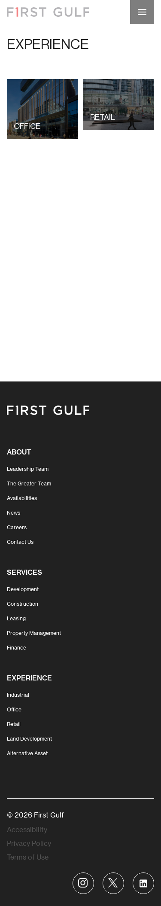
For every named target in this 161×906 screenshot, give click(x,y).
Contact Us (20, 542)
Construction (22, 604)
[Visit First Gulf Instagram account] (83, 883)
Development (23, 589)
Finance (16, 647)
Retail (14, 724)
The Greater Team (29, 483)
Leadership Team (28, 469)
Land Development (29, 738)
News (13, 512)
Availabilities (22, 498)
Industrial (18, 695)
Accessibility (27, 829)
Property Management (34, 633)
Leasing (16, 618)
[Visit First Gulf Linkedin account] (143, 883)
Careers (17, 527)
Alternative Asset (27, 753)
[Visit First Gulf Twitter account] (113, 883)
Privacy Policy (29, 843)
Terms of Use (28, 857)
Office (14, 709)
